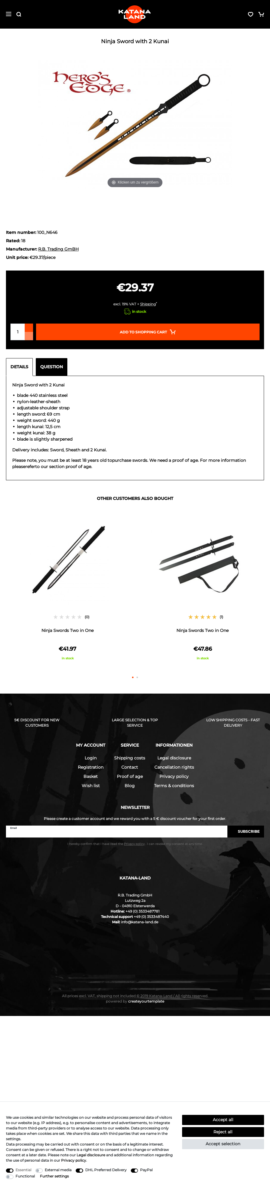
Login (91, 758)
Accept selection (223, 1143)
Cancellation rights (174, 767)
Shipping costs (129, 758)
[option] (67, 590)
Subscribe (246, 831)
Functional (25, 1176)
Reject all (222, 1132)
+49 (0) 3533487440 (151, 916)
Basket (90, 776)
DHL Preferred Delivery (106, 1170)
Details (19, 366)
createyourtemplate (135, 1001)
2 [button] (137, 677)
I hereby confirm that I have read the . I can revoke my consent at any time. (135, 844)
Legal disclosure (174, 758)
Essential (23, 1170)
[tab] (21, 367)
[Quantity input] (17, 332)
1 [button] (133, 677)
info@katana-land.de (139, 922)
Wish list (91, 785)
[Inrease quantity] (29, 328)
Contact (129, 767)
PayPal (146, 1170)
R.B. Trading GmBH (58, 249)
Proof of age (130, 776)
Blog (130, 785)
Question (51, 366)
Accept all (223, 1119)
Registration (90, 767)
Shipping (148, 304)
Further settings (54, 1176)
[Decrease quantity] (29, 336)
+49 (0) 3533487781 (142, 911)
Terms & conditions (174, 785)
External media (58, 1170)
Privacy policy (174, 776)
